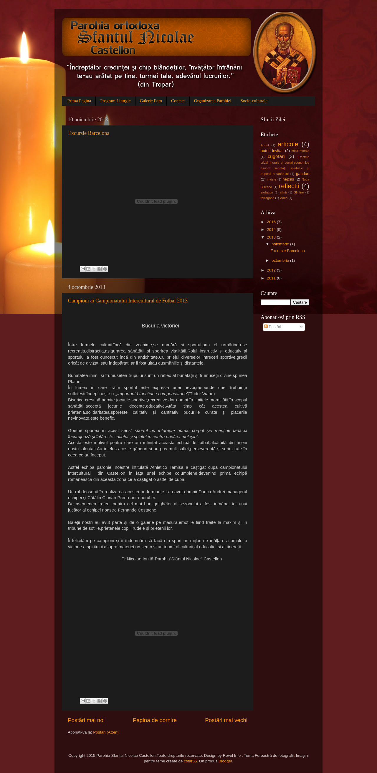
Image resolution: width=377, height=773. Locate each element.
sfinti (283, 192)
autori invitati (272, 150)
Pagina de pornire (155, 720)
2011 (272, 278)
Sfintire (299, 192)
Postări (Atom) (105, 732)
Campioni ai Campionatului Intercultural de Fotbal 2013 (128, 301)
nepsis (288, 179)
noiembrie (281, 244)
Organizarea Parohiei (213, 100)
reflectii (289, 186)
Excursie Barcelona (88, 133)
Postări (272, 327)
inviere (271, 179)
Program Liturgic (115, 100)
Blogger (225, 761)
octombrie (281, 260)
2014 (272, 229)
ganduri (302, 173)
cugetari (276, 156)
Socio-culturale (253, 100)
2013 (272, 237)
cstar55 (190, 761)
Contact (178, 100)
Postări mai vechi (226, 720)
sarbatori (267, 192)
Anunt (265, 145)
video (283, 198)
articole (288, 144)
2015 (272, 222)
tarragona (267, 198)
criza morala (300, 151)
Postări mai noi (86, 720)
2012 (272, 270)
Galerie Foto (151, 100)
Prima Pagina (79, 100)
